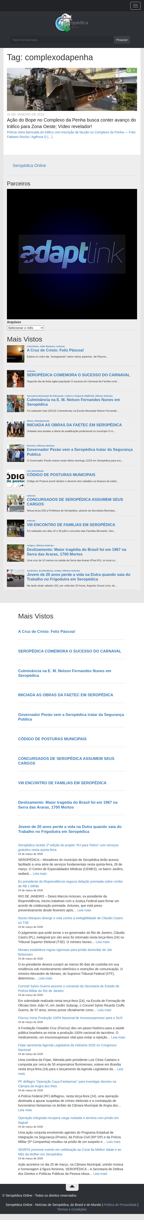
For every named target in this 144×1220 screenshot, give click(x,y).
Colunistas (32, 346)
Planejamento (42, 421)
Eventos (31, 445)
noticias (60, 346)
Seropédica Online (29, 165)
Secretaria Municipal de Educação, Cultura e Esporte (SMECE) (60, 396)
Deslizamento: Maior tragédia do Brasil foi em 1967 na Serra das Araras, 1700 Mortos (76, 551)
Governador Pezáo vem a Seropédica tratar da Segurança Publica (80, 451)
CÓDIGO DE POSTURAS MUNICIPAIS (61, 475)
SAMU (57, 570)
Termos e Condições (72, 1209)
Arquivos (14, 322)
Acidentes (32, 570)
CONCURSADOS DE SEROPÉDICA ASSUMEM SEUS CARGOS (75, 501)
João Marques (47, 346)
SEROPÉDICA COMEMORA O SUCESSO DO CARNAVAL (78, 375)
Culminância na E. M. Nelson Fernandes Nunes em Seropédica (73, 402)
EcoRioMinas (46, 570)
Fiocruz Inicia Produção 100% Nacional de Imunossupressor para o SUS (70, 1018)
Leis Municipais (35, 471)
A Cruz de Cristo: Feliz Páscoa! (55, 350)
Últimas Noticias (104, 396)
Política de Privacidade (120, 1205)
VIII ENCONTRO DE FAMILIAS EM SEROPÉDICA (71, 525)
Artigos (31, 545)
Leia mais (40, 873)
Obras (30, 421)
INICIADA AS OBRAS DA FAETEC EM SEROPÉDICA (74, 425)
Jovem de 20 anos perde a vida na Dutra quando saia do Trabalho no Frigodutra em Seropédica (78, 576)
